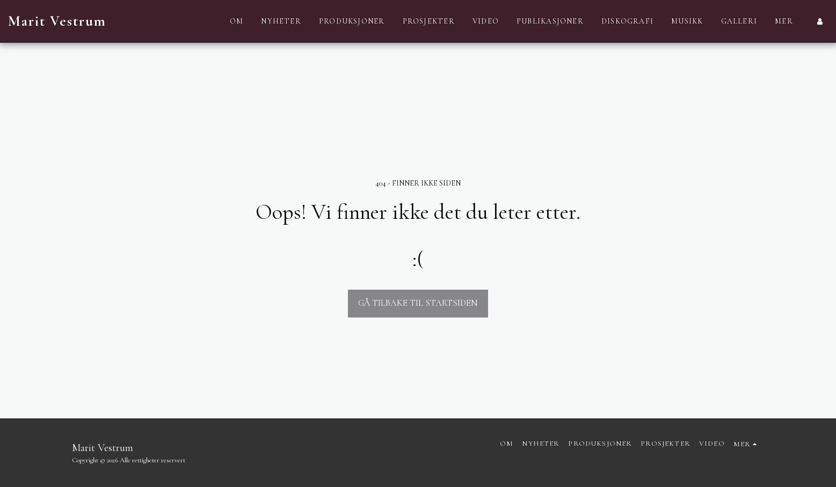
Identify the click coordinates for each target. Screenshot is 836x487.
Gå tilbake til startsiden (418, 303)
